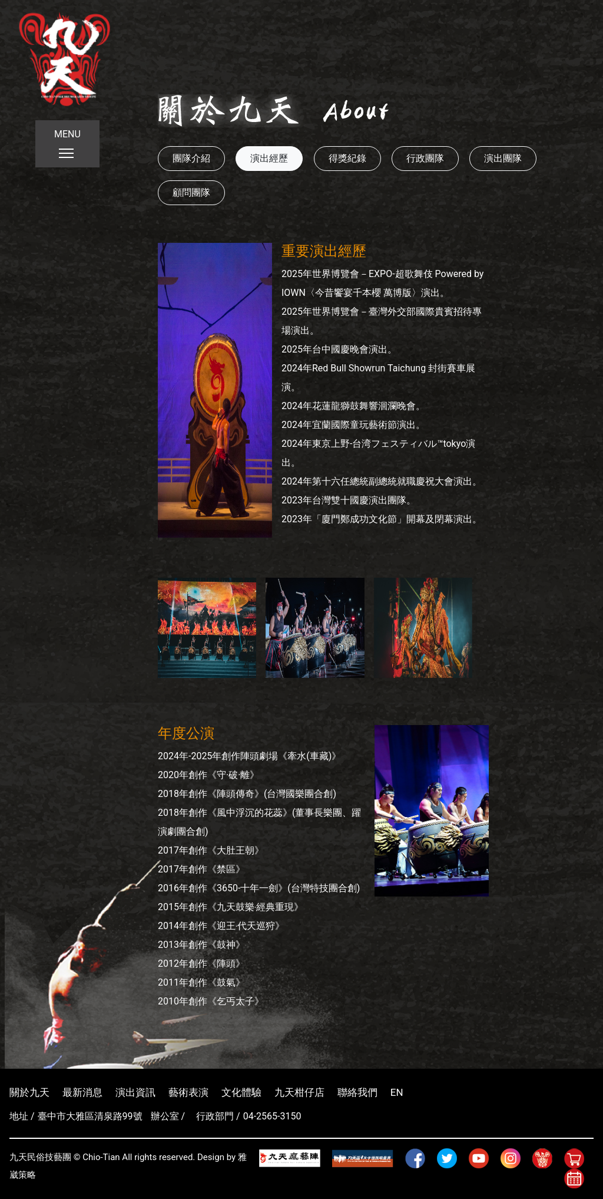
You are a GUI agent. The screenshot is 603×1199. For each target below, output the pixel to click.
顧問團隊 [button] (191, 192)
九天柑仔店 (299, 1092)
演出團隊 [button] (503, 158)
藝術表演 (188, 1092)
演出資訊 (135, 1092)
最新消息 (82, 1092)
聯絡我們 (357, 1092)
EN (396, 1092)
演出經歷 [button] (269, 158)
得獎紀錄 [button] (347, 158)
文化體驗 (241, 1092)
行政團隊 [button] (425, 158)
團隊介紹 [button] (191, 158)
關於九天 (29, 1092)
